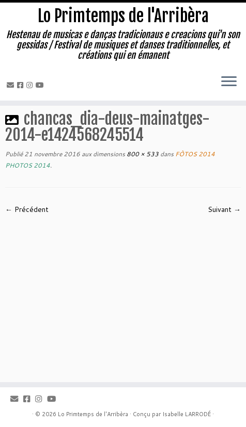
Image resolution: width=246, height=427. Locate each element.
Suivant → (224, 209)
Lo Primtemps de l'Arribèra (123, 16)
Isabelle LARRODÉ (186, 414)
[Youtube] (41, 85)
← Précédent (27, 209)
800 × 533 (142, 154)
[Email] (12, 85)
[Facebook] (21, 85)
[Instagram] (31, 85)
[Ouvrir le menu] (229, 82)
